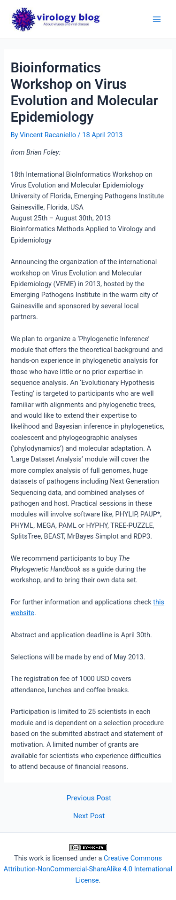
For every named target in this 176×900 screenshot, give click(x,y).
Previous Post (89, 798)
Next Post (89, 816)
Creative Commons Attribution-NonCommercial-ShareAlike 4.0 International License (88, 869)
